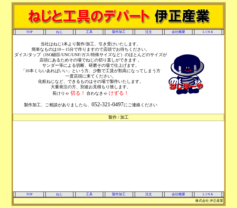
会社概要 (178, 32)
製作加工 (119, 32)
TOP (29, 32)
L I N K (208, 32)
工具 (89, 32)
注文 (148, 32)
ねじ (59, 32)
